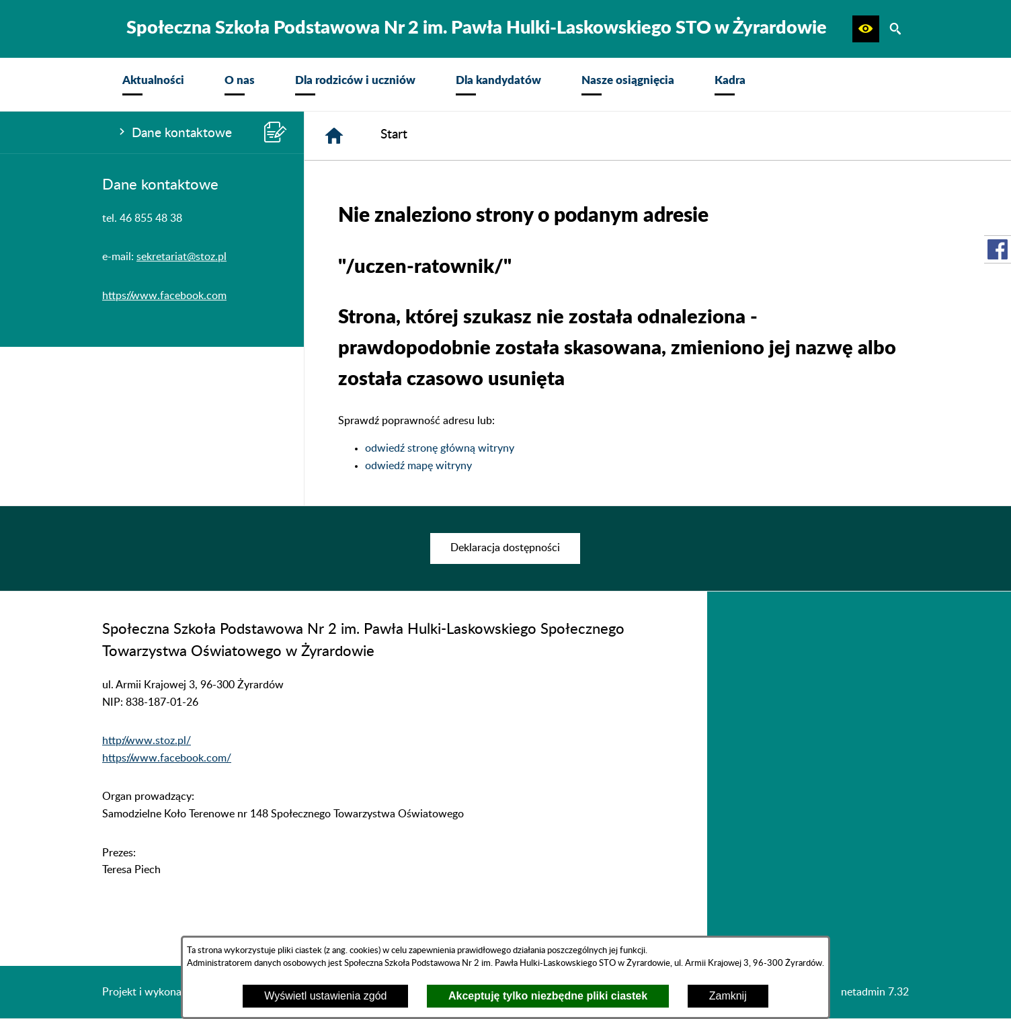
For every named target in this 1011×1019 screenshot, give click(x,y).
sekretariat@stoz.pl (181, 256)
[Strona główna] (334, 136)
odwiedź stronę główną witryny (439, 448)
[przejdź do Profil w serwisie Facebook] (997, 249)
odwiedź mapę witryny (418, 465)
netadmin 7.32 (875, 992)
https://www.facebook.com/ (166, 758)
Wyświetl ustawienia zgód (325, 996)
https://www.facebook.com (164, 295)
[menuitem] (153, 84)
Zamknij (728, 996)
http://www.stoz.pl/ (146, 740)
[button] (865, 28)
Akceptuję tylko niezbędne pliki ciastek (547, 996)
